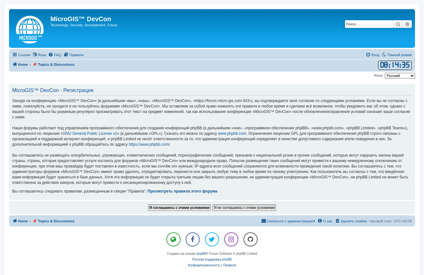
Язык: (378, 75)
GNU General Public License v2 (90, 133)
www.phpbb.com (232, 133)
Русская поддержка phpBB (212, 259)
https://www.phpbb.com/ (149, 144)
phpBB (201, 253)
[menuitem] (54, 55)
